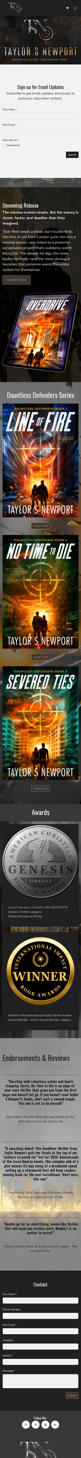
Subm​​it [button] (72, 1395)
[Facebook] (36, 1425)
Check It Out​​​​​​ (40, 657)
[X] (45, 1425)
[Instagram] (26, 1425)
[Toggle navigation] (75, 7)
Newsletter (13, 145)
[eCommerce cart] (67, 8)
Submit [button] (72, 155)
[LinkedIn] (55, 1425)
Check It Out (16, 280)
